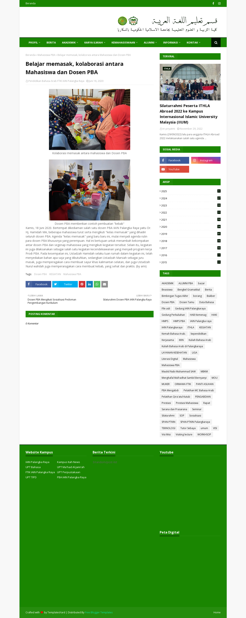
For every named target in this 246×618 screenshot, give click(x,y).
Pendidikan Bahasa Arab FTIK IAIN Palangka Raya (56, 81)
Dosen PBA (40, 274)
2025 (191, 191)
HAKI (214, 315)
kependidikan (198, 333)
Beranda (31, 3)
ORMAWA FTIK (183, 384)
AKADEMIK (167, 283)
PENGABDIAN (203, 396)
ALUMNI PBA (186, 283)
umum (204, 428)
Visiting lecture (184, 434)
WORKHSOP (204, 434)
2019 (191, 234)
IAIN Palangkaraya (172, 327)
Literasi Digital (170, 359)
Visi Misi (166, 434)
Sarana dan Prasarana (174, 409)
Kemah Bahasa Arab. (174, 333)
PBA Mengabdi (170, 390)
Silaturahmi (168, 415)
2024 (191, 198)
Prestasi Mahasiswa (187, 403)
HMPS (165, 321)
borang (197, 296)
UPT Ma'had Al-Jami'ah (71, 467)
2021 (191, 219)
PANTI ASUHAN (204, 384)
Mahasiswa (189, 359)
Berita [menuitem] (51, 42)
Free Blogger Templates (99, 612)
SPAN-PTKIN (168, 422)
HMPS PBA (179, 321)
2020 (191, 227)
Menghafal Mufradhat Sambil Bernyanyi (184, 377)
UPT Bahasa (33, 467)
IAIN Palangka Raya (37, 462)
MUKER (166, 384)
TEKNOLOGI (168, 428)
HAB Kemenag (198, 315)
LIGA (194, 352)
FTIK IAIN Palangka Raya (40, 472)
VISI (215, 428)
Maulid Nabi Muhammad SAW (179, 371)
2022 (191, 212)
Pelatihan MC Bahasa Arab (199, 390)
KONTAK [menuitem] (192, 42)
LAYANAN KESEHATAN (174, 352)
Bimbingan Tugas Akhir (175, 296)
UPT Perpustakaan (68, 472)
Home (217, 612)
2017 (191, 248)
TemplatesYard (56, 612)
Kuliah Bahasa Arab (200, 340)
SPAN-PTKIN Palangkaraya (195, 422)
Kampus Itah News (68, 462)
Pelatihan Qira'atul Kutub (176, 396)
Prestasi (166, 403)
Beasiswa (167, 289)
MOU (215, 377)
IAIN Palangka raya (200, 321)
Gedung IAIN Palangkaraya (190, 308)
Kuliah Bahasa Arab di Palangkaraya (182, 346)
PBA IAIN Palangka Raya (71, 477)
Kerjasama (168, 340)
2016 (191, 255)
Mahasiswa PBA (46, 55)
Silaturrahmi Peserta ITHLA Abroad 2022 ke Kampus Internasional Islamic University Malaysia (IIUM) (188, 114)
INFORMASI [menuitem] (170, 42)
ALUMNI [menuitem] (149, 42)
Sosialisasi (195, 415)
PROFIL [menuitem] (33, 42)
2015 (191, 262)
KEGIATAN (55, 274)
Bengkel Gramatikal (189, 289)
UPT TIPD (31, 477)
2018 (191, 241)
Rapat (206, 403)
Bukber (211, 296)
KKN (181, 340)
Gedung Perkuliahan (173, 315)
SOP (182, 415)
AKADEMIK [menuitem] (69, 42)
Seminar (197, 409)
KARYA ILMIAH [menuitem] (93, 42)
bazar (201, 283)
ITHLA (190, 327)
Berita (208, 289)
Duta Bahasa (206, 302)
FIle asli (166, 308)
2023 (191, 205)
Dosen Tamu (187, 302)
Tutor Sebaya (188, 428)
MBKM (204, 371)
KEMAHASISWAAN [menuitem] (123, 42)
